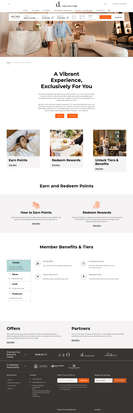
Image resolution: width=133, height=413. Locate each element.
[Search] (9, 3)
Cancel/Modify (118, 17)
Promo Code (90, 16)
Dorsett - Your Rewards (84, 10)
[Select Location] (104, 380)
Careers (10, 380)
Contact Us (100, 10)
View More (36, 232)
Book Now (105, 17)
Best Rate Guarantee (14, 383)
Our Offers (46, 10)
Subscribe (83, 380)
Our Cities (35, 10)
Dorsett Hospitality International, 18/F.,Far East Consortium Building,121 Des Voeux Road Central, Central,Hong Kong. (41, 391)
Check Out (60, 16)
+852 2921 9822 (37, 379)
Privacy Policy (12, 385)
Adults (74, 16)
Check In (44, 16)
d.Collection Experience (63, 10)
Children (82, 16)
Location (26, 16)
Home (25, 10)
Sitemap (10, 388)
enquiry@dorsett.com (39, 382)
